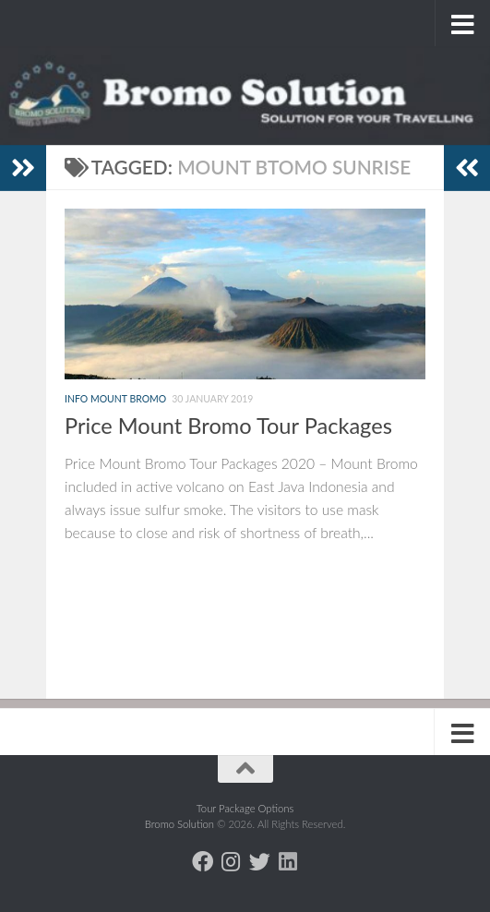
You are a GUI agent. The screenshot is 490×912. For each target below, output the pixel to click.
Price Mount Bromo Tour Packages (228, 425)
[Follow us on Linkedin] (288, 861)
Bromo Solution (181, 824)
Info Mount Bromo (115, 398)
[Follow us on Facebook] (202, 861)
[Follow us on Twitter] (259, 861)
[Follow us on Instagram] (231, 861)
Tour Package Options (245, 808)
